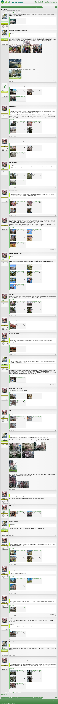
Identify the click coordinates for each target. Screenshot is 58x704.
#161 (55, 331)
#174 (55, 655)
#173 (55, 639)
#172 (55, 615)
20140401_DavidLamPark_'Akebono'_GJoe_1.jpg (22, 578)
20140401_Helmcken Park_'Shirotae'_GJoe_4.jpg (22, 550)
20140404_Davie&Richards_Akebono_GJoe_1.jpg (23, 631)
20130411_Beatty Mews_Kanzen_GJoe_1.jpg (22, 229)
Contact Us (48, 700)
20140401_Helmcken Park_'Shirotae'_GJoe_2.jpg (38, 550)
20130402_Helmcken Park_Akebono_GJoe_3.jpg (22, 152)
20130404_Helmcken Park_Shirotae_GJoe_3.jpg (38, 173)
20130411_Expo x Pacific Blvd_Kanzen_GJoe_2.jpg (23, 284)
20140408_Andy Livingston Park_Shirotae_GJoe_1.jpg (39, 670)
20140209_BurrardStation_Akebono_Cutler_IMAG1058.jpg (24, 377)
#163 (55, 385)
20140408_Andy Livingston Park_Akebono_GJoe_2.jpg (23, 683)
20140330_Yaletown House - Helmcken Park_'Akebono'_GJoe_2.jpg (25, 511)
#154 (55, 136)
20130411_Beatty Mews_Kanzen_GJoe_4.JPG (22, 242)
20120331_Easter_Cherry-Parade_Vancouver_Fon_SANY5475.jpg (25, 89)
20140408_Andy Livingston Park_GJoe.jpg (22, 670)
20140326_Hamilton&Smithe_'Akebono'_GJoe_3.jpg (23, 400)
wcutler (3, 20)
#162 (55, 354)
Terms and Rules (54, 701)
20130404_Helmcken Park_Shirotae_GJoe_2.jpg (22, 180)
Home (53, 700)
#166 (55, 489)
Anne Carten (17, 10)
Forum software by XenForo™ (8, 701)
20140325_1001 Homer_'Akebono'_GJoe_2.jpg (38, 416)
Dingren (3, 89)
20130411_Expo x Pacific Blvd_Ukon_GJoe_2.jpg (22, 271)
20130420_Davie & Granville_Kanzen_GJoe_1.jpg (39, 301)
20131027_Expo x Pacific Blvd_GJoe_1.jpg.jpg (22, 323)
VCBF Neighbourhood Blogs (9, 10)
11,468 (7, 25)
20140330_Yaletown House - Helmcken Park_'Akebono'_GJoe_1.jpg (41, 511)
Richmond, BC (6, 96)
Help (51, 700)
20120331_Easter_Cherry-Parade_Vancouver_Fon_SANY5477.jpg (25, 96)
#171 (55, 593)
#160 (55, 315)
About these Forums (54, 2)
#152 (55, 81)
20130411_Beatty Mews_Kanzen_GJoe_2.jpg (38, 229)
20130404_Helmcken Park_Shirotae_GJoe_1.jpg (22, 173)
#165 (55, 430)
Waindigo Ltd (13, 703)
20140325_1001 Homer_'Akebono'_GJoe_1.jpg (22, 416)
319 (7, 171)
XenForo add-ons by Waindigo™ (5, 703)
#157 (55, 215)
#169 (55, 535)
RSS (56, 700)
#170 (55, 564)
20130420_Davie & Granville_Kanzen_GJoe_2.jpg (23, 301)
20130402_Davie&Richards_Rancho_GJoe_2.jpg (38, 121)
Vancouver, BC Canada (5, 28)
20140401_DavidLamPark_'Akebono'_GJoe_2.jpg (38, 578)
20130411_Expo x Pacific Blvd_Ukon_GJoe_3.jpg (38, 271)
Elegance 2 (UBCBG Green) (4, 700)
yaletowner (3, 112)
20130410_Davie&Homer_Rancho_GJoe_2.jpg (38, 201)
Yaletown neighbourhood (5, 150)
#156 (55, 187)
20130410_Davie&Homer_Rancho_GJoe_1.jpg (22, 201)
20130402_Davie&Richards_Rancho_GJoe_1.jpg (22, 121)
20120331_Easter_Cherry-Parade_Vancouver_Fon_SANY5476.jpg (41, 89)
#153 (55, 103)
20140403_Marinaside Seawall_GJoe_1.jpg (22, 607)
